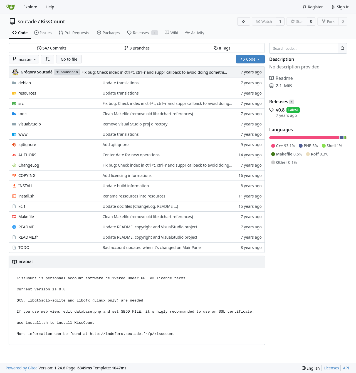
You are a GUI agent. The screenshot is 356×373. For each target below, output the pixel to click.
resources (27, 93)
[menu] (311, 368)
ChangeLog (28, 165)
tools (22, 113)
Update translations (121, 82)
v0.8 (280, 110)
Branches (137, 48)
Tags (222, 48)
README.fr (28, 237)
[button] (47, 59)
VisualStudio (29, 124)
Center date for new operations (131, 154)
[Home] (10, 7)
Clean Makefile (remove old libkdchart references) (148, 113)
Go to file (69, 59)
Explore (30, 6)
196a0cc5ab (67, 72)
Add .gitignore (116, 144)
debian (24, 82)
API (346, 367)
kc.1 (22, 206)
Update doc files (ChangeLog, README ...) (140, 206)
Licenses (331, 367)
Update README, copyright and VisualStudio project (150, 226)
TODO (23, 247)
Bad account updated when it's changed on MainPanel (152, 247)
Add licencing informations (127, 175)
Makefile (26, 216)
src (21, 103)
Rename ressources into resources (134, 196)
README (26, 226)
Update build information (126, 185)
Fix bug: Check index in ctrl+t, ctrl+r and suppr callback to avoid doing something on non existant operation (179, 72)
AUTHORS (27, 154)
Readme (281, 78)
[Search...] (342, 48)
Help (50, 6)
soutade (27, 21)
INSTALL (25, 185)
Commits (51, 48)
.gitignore (27, 144)
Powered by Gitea (22, 367)
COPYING (26, 175)
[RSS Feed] (243, 21)
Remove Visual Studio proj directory (135, 124)
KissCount (53, 21)
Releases (281, 101)
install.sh (26, 196)
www (23, 134)
